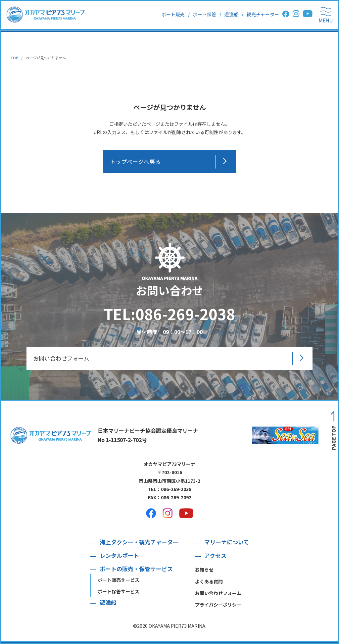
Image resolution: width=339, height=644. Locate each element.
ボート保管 (204, 14)
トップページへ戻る (135, 161)
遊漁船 (231, 14)
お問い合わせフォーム (61, 358)
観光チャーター (263, 14)
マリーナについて (226, 542)
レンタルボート (119, 555)
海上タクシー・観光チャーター (139, 542)
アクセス (215, 555)
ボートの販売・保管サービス (136, 569)
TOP (14, 57)
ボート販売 (173, 14)
